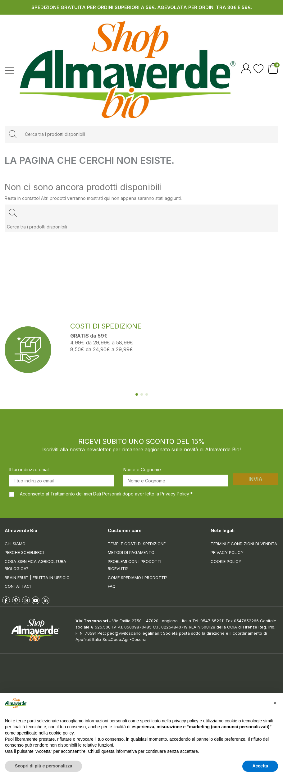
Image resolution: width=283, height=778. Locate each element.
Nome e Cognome (142, 469)
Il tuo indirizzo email (29, 469)
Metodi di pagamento (131, 552)
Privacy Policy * (176, 493)
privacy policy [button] (185, 720)
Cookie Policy (226, 561)
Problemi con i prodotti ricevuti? (134, 565)
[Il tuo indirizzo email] (61, 480)
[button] (275, 703)
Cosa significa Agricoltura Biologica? (35, 565)
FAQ (112, 586)
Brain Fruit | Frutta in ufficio (37, 577)
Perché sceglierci (24, 552)
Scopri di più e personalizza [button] (43, 765)
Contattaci (18, 586)
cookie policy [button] (61, 732)
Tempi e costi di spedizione (137, 543)
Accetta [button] (260, 765)
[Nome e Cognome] (175, 480)
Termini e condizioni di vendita (244, 543)
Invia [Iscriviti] (255, 479)
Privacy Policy (227, 552)
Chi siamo (15, 543)
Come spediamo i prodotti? (137, 577)
